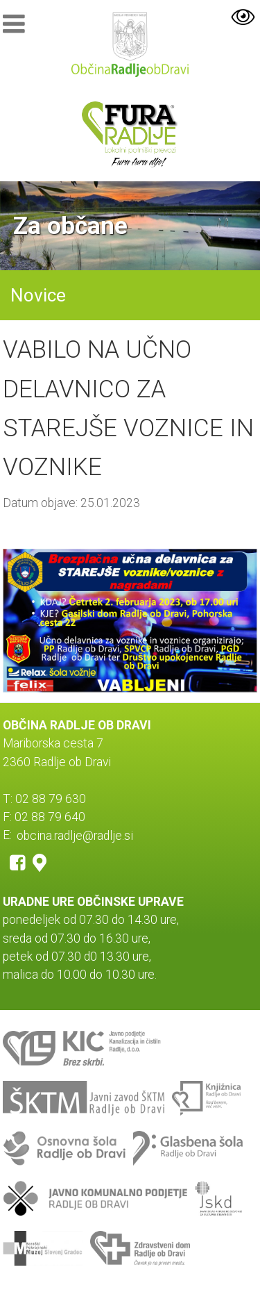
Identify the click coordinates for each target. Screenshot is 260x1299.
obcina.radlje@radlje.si (75, 835)
